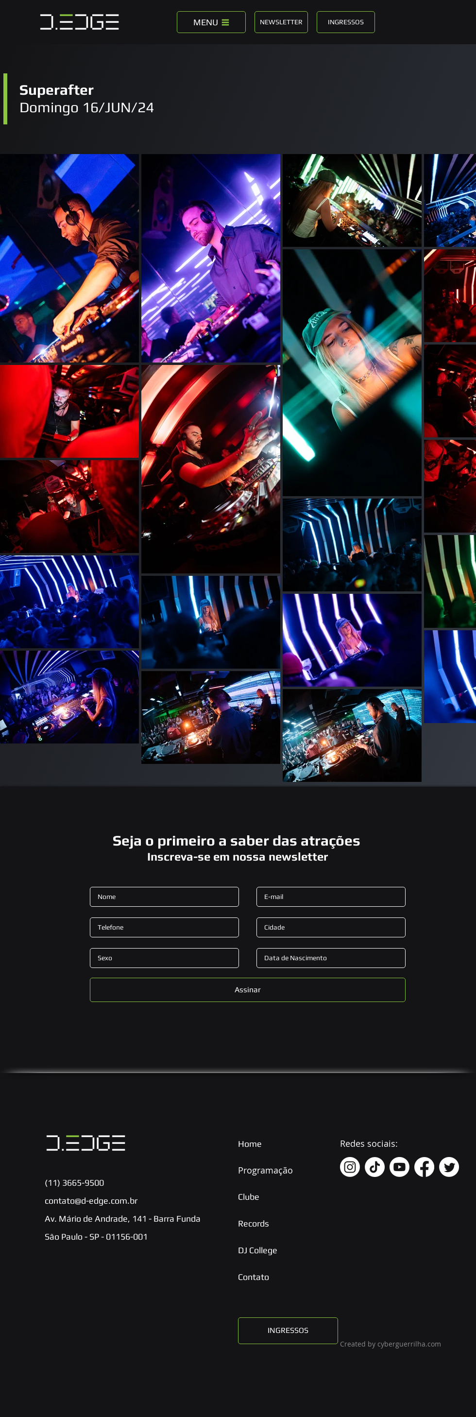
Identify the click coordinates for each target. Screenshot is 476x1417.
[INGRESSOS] (346, 22)
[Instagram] (350, 1167)
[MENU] (211, 22)
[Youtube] (399, 1167)
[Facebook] (424, 1167)
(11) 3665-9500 (74, 1182)
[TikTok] (375, 1167)
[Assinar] (248, 990)
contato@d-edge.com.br (91, 1200)
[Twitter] (449, 1167)
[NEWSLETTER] (281, 22)
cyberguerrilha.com (409, 1343)
